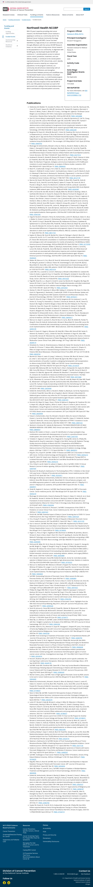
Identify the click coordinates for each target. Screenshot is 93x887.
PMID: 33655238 (44, 633)
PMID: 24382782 (44, 803)
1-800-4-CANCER (58, 874)
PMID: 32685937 (62, 752)
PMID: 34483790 (76, 638)
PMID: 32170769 (84, 244)
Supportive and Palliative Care (11, 841)
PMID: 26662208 (71, 130)
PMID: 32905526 (47, 606)
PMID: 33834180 (54, 624)
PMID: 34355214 (82, 455)
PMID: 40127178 (74, 178)
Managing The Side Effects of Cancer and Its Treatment (31, 845)
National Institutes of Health (82, 880)
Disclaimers (47, 838)
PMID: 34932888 (76, 116)
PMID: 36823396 (60, 730)
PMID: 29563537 (77, 784)
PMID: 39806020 (60, 166)
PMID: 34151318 (78, 521)
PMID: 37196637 (35, 691)
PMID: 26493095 (35, 542)
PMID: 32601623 (42, 512)
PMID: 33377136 (77, 746)
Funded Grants (10, 36)
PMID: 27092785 (65, 599)
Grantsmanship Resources (10, 41)
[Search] (86, 9)
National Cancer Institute (83, 882)
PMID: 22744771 (62, 617)
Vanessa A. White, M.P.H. (75, 34)
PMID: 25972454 (62, 288)
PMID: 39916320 (63, 279)
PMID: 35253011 (56, 475)
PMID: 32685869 (70, 578)
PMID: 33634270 (47, 700)
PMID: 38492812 (71, 450)
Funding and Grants (9, 27)
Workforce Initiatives (9, 45)
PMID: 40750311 (71, 297)
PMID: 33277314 (75, 155)
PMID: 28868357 (35, 430)
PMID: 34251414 (50, 269)
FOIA (44, 832)
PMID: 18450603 (37, 574)
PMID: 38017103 (50, 233)
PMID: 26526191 (64, 739)
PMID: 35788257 (61, 714)
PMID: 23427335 (72, 437)
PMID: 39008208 (77, 647)
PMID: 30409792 (36, 144)
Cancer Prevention (9, 831)
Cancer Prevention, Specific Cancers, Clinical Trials (31, 831)
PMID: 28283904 (37, 414)
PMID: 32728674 (80, 718)
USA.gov (87, 884)
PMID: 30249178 (45, 663)
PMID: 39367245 (35, 215)
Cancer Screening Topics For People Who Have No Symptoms (31, 838)
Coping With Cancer (29, 850)
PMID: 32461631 (63, 400)
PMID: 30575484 (75, 377)
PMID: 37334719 (59, 812)
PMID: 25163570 (73, 366)
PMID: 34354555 (59, 766)
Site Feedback (85, 874)
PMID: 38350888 (59, 556)
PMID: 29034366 (46, 388)
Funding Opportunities (10, 32)
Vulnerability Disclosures (51, 841)
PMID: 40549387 (73, 189)
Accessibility (47, 828)
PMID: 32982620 (58, 672)
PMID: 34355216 (52, 462)
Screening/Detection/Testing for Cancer (12, 835)
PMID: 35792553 (66, 562)
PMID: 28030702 (35, 354)
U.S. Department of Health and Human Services (76, 878)
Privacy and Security (49, 835)
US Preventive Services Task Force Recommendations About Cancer (31, 856)
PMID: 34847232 (77, 423)
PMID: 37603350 (48, 505)
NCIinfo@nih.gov (72, 874)
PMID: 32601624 (73, 517)
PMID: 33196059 (60, 530)
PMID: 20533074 (36, 656)
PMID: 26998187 (78, 789)
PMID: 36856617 (67, 318)
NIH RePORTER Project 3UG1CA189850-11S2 (77, 93)
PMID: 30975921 (72, 588)
